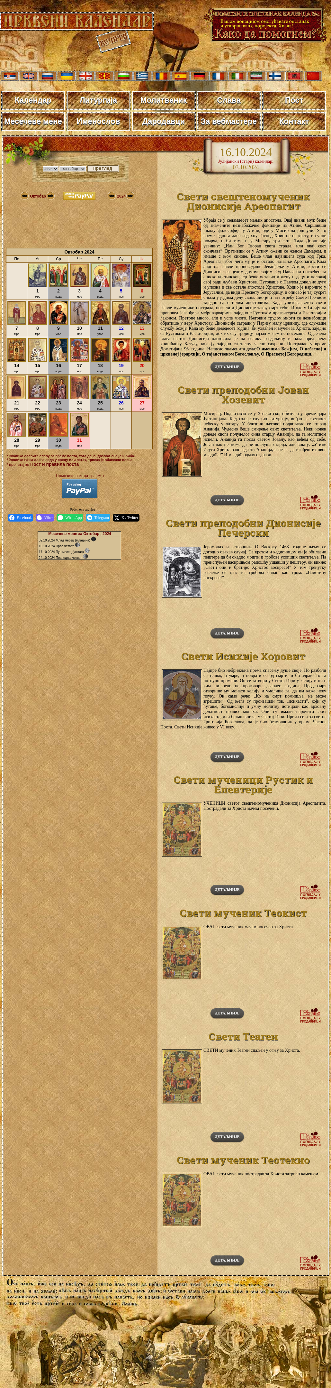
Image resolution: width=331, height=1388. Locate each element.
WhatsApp (70, 517)
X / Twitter (126, 517)
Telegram (98, 517)
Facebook (20, 517)
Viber (45, 517)
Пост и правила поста (54, 464)
